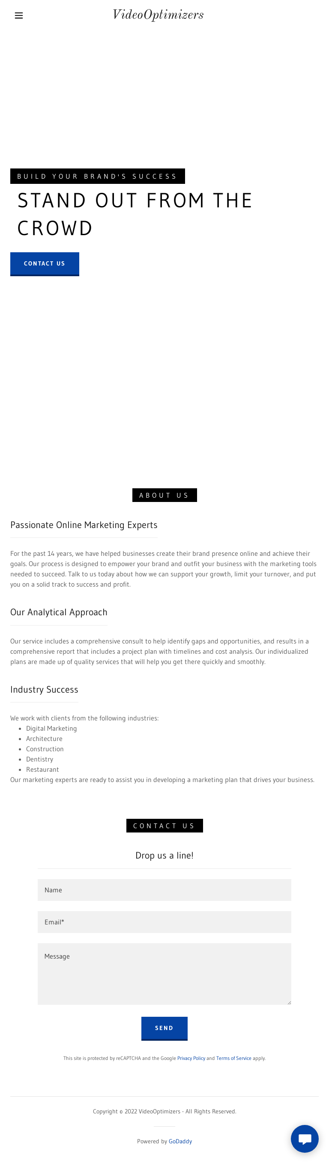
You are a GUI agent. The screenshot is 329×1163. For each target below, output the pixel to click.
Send (164, 1028)
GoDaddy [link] (180, 1141)
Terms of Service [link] (233, 1058)
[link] (157, 16)
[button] (18, 15)
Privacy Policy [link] (191, 1058)
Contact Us (45, 263)
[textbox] (164, 890)
